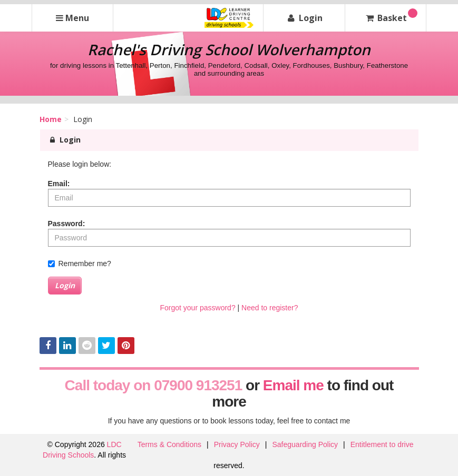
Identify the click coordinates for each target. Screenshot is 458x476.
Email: (59, 183)
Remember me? (79, 263)
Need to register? (269, 307)
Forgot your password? (197, 307)
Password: (66, 223)
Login (65, 285)
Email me (293, 385)
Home (51, 119)
